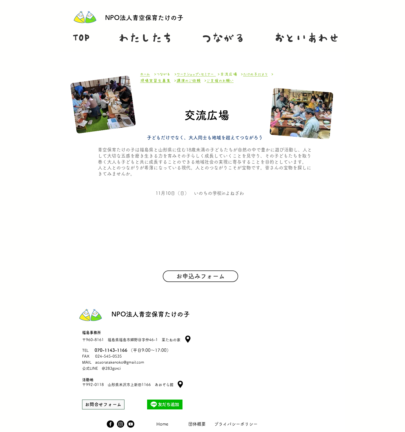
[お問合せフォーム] (103, 404)
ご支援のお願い (220, 80)
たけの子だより (255, 74)
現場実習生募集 (155, 80)
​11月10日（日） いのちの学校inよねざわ (200, 193)
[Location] (180, 384)
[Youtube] (130, 424)
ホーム (145, 74)
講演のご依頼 (188, 80)
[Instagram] (120, 424)
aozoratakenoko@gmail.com (119, 362)
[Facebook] (110, 424)
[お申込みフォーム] (200, 276)
